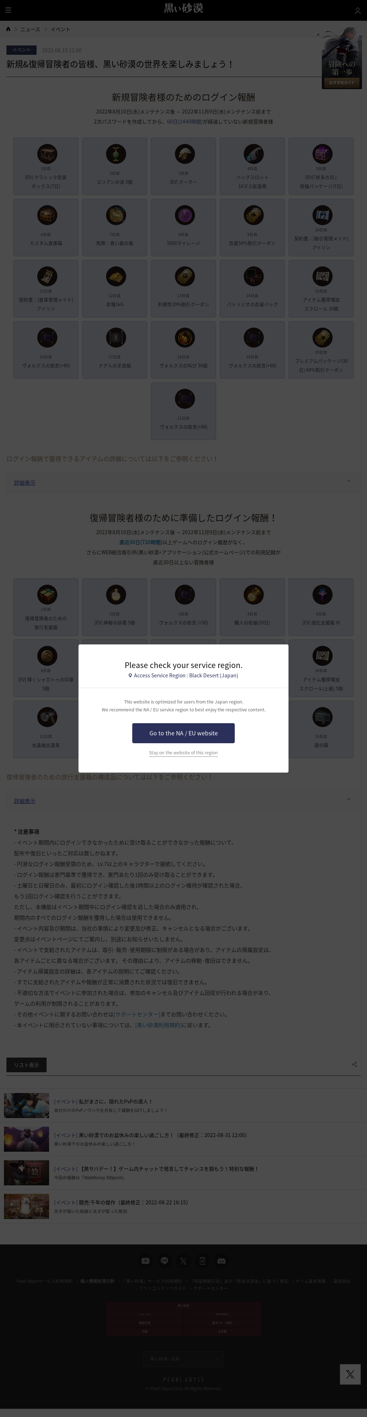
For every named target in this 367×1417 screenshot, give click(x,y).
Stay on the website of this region (183, 752)
